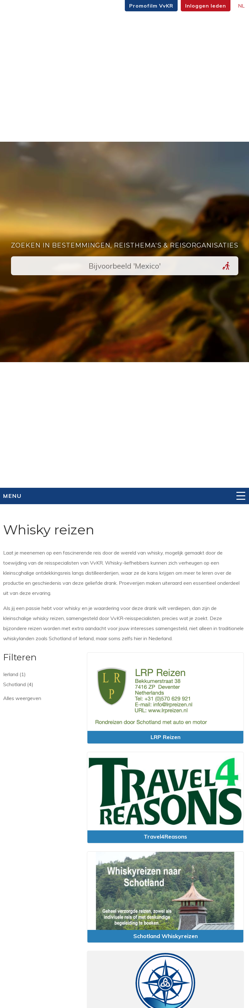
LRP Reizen (165, 737)
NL (241, 6)
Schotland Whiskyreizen (165, 936)
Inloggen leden (205, 6)
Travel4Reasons (165, 836)
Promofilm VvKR (151, 6)
